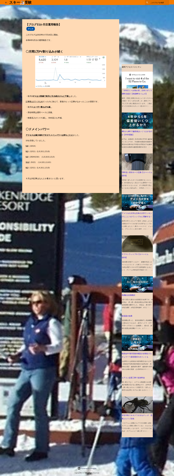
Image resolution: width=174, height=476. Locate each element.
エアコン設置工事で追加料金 (133, 378)
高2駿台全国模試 (128, 295)
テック (30, 29)
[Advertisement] (16, 451)
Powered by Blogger (87, 468)
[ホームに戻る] (6, 2)
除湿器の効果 (127, 316)
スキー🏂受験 (20, 2)
